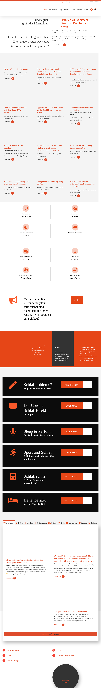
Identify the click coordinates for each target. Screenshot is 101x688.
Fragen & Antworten (13, 650)
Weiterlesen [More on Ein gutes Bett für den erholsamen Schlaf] (57, 625)
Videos (58, 650)
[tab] (9, 522)
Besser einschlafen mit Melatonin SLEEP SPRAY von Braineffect (82, 183)
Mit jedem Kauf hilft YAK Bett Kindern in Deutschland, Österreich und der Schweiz (49, 147)
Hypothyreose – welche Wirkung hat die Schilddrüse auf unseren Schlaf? (50, 110)
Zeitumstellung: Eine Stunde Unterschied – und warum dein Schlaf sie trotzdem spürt (49, 71)
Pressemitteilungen (13, 661)
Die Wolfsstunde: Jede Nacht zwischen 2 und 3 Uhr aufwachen (15, 110)
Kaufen (9, 655)
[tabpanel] (50, 583)
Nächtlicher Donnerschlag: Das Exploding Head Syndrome (16, 182)
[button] (95, 10)
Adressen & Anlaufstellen (65, 655)
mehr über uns (58, 45)
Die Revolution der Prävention (16, 69)
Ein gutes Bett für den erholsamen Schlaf (70, 611)
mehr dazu (8, 78)
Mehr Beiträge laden (50, 634)
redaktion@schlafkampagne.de (72, 2)
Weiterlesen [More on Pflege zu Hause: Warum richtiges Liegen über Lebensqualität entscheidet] (9, 578)
